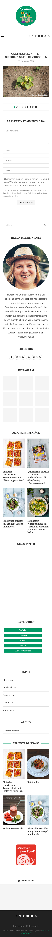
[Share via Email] (36, 107)
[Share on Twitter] (22, 107)
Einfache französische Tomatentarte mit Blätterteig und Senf (13, 476)
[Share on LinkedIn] (28, 107)
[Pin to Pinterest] (25, 107)
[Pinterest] (35, 36)
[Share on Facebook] (19, 107)
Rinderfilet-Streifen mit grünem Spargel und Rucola (13, 524)
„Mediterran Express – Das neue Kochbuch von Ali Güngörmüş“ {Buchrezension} (38, 477)
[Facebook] (29, 36)
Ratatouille (33, 782)
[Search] (49, 36)
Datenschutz (9, 702)
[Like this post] (17, 107)
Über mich (8, 680)
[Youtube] (39, 36)
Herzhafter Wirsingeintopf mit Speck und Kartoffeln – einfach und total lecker (38, 527)
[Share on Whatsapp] (33, 107)
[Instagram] (32, 36)
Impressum (8, 710)
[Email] (42, 36)
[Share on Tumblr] (30, 107)
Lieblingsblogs (10, 687)
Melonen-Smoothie (13, 828)
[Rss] (45, 36)
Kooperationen (10, 695)
